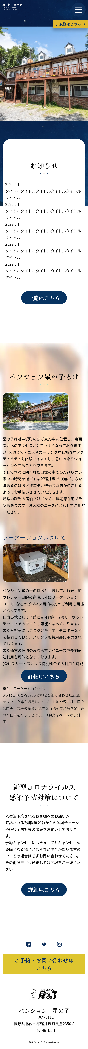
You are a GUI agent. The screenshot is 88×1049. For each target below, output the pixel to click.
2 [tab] (46, 123)
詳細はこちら (44, 677)
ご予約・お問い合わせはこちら (44, 967)
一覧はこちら (44, 298)
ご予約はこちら (69, 24)
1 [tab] (42, 123)
